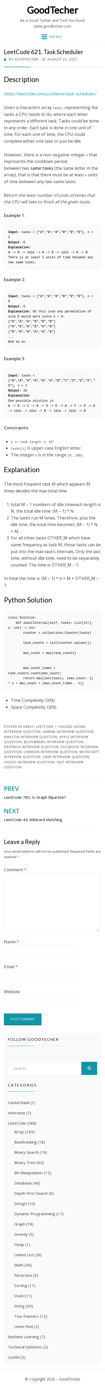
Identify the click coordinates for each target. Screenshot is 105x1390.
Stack (19, 1295)
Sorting (20, 1285)
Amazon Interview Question (30, 737)
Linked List (23, 1254)
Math (18, 1265)
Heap (19, 1244)
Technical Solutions (25, 1347)
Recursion (23, 1275)
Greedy (21, 1234)
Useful (13, 1357)
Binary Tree (24, 1162)
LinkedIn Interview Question (50, 752)
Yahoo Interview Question (29, 762)
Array (28, 726)
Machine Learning (23, 1336)
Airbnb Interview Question (68, 731)
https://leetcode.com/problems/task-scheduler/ (50, 94)
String (19, 1306)
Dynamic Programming (34, 1213)
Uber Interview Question (66, 757)
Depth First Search (31, 1193)
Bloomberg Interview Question (53, 742)
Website (12, 992)
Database (23, 1183)
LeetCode (45, 726)
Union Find (23, 1326)
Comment (15, 870)
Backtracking (25, 1142)
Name (11, 942)
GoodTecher (52, 10)
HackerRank (18, 1102)
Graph (19, 1224)
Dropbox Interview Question (31, 747)
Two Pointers (26, 1316)
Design (20, 1203)
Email (11, 967)
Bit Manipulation (28, 1172)
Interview (16, 1112)
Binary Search (26, 1152)
